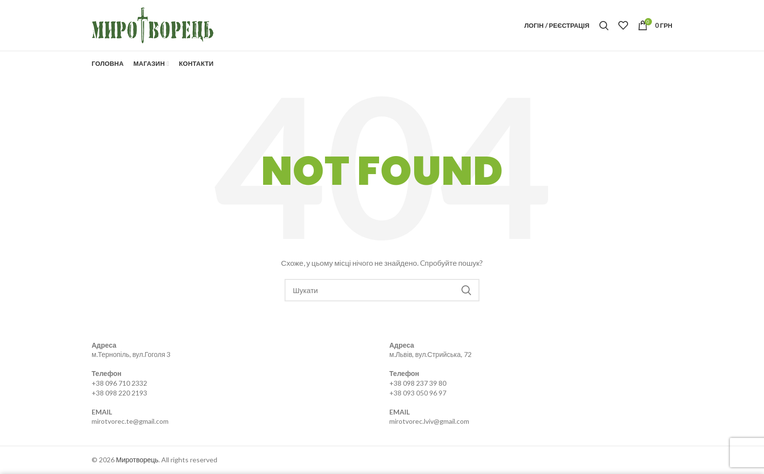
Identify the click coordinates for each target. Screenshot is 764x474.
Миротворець (137, 459)
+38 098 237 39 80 (417, 383)
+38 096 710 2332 (119, 383)
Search (466, 290)
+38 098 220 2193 (119, 393)
